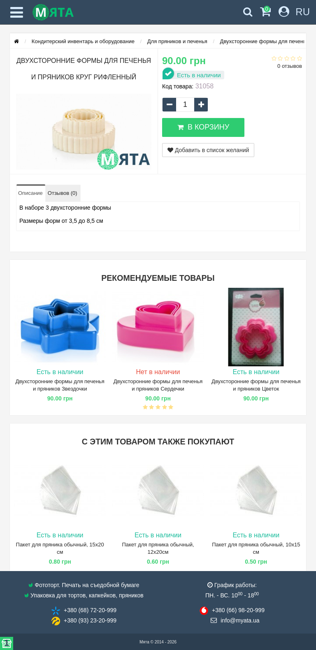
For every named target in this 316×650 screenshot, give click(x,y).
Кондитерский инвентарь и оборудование (83, 41)
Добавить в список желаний (208, 150)
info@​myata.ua (240, 620)
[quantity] (185, 104)
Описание (30, 193)
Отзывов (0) (62, 193)
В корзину (203, 127)
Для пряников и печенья (177, 41)
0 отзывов (289, 66)
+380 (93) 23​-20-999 (90, 620)
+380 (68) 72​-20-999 (90, 610)
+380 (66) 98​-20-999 (238, 610)
